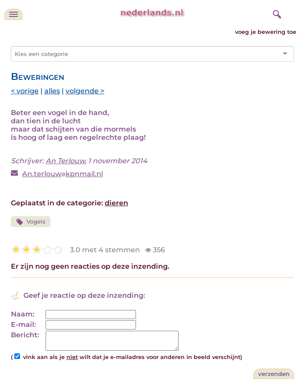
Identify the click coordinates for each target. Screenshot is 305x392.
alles (52, 91)
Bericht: (25, 335)
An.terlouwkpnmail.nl (62, 174)
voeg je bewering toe (265, 32)
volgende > (85, 91)
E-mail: (23, 324)
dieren (116, 203)
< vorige (25, 91)
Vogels (30, 222)
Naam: (22, 314)
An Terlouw (65, 161)
